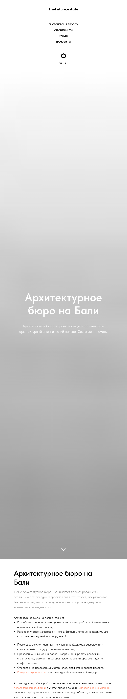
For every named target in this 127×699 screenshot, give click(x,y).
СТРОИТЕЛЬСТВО (63, 30)
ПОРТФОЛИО (63, 42)
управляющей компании (94, 687)
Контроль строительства (32, 672)
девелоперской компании (30, 687)
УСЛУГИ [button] (63, 36)
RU (66, 63)
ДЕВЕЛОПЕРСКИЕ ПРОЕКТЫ (63, 24)
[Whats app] (63, 55)
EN (60, 63)
